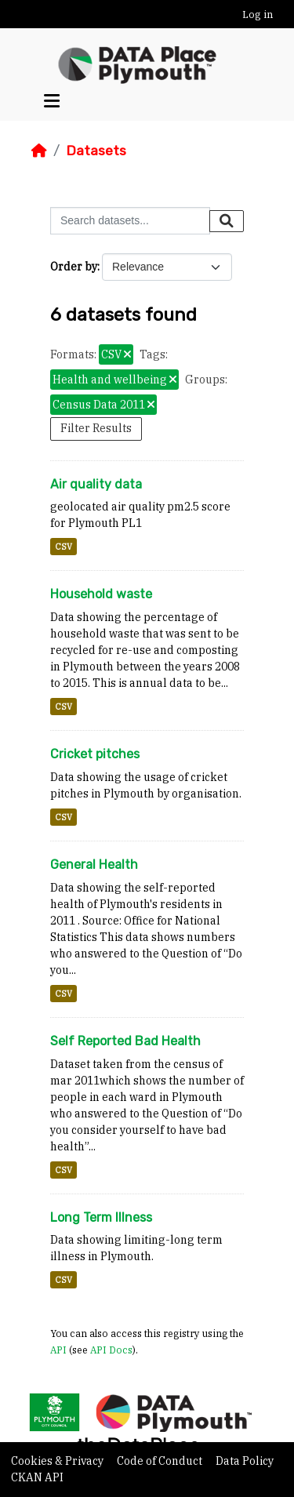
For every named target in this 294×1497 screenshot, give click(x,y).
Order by (73, 267)
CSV (63, 546)
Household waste (101, 594)
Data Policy (245, 1461)
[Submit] (226, 221)
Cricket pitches (95, 754)
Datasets (96, 150)
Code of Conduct (161, 1461)
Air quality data (96, 484)
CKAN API (37, 1477)
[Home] (39, 150)
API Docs (111, 1349)
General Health (94, 864)
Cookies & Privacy (58, 1461)
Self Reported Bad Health (125, 1041)
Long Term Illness (101, 1217)
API (58, 1349)
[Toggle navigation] (52, 101)
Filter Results (96, 428)
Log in (257, 14)
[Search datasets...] (130, 220)
